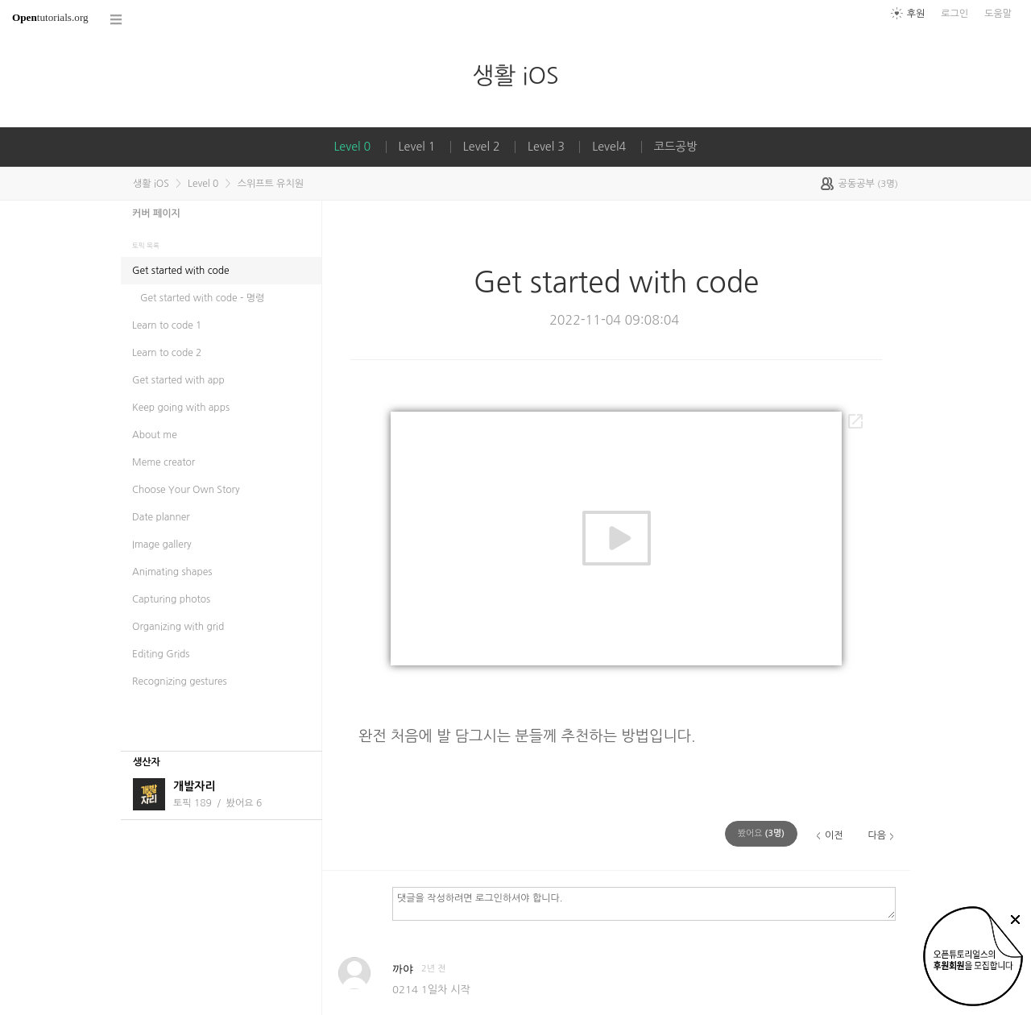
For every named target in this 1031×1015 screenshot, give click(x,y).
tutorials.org (50, 17)
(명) (761, 833)
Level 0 (352, 146)
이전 (834, 835)
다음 (876, 835)
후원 (916, 14)
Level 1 (417, 146)
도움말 (998, 14)
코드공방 (676, 146)
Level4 (609, 146)
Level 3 (546, 146)
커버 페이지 (156, 213)
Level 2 (481, 146)
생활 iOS (515, 75)
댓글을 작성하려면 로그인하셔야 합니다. (644, 903)
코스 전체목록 (116, 19)
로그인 (954, 14)
